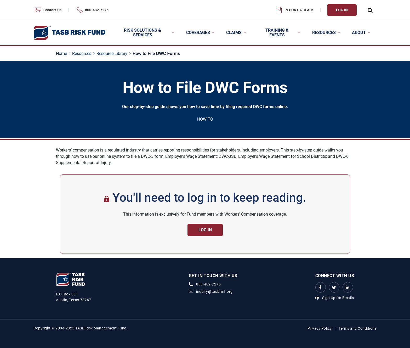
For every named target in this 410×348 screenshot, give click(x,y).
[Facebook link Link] (320, 287)
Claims (234, 32)
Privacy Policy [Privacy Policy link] (320, 328)
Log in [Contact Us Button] (205, 229)
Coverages (198, 32)
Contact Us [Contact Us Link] (52, 10)
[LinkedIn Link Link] (348, 287)
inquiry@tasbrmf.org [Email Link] (214, 291)
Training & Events (277, 32)
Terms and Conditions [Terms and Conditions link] (358, 328)
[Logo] (69, 33)
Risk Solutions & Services (142, 32)
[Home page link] (62, 53)
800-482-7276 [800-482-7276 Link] (97, 10)
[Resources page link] (82, 53)
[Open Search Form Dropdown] (370, 10)
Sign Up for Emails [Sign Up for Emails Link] (338, 298)
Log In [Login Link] (342, 10)
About (359, 32)
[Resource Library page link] (112, 53)
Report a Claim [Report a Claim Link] (299, 10)
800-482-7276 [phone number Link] (208, 284)
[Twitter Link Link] (334, 287)
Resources (324, 32)
